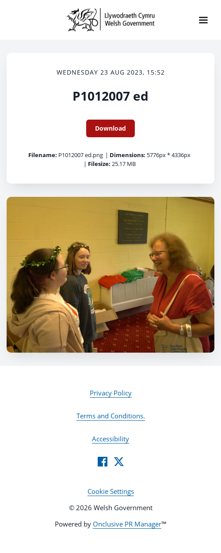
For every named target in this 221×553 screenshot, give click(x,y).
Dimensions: (127, 155)
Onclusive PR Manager (127, 523)
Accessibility (110, 438)
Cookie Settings (111, 491)
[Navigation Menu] (203, 20)
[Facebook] (102, 461)
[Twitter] (119, 461)
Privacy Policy (111, 392)
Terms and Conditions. (110, 415)
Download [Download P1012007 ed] (110, 128)
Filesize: (99, 164)
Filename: (42, 155)
